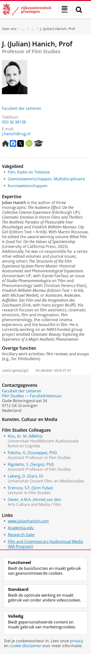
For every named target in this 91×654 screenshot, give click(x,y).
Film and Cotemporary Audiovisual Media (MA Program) (45, 544)
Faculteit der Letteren (21, 108)
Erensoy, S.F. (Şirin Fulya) (30, 487)
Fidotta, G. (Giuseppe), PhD (32, 452)
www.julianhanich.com (28, 521)
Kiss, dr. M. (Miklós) (25, 436)
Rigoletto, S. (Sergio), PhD (31, 464)
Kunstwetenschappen (28, 185)
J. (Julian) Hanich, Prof (57, 28)
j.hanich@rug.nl (16, 133)
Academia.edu (21, 528)
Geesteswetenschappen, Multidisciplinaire (46, 179)
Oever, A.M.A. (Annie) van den (34, 499)
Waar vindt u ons (33, 28)
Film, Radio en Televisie (29, 172)
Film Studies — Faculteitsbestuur (32, 396)
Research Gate (21, 534)
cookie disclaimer (25, 645)
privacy (76, 641)
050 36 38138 (14, 122)
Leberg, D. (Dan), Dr (26, 476)
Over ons (9, 28)
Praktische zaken (23, 28)
